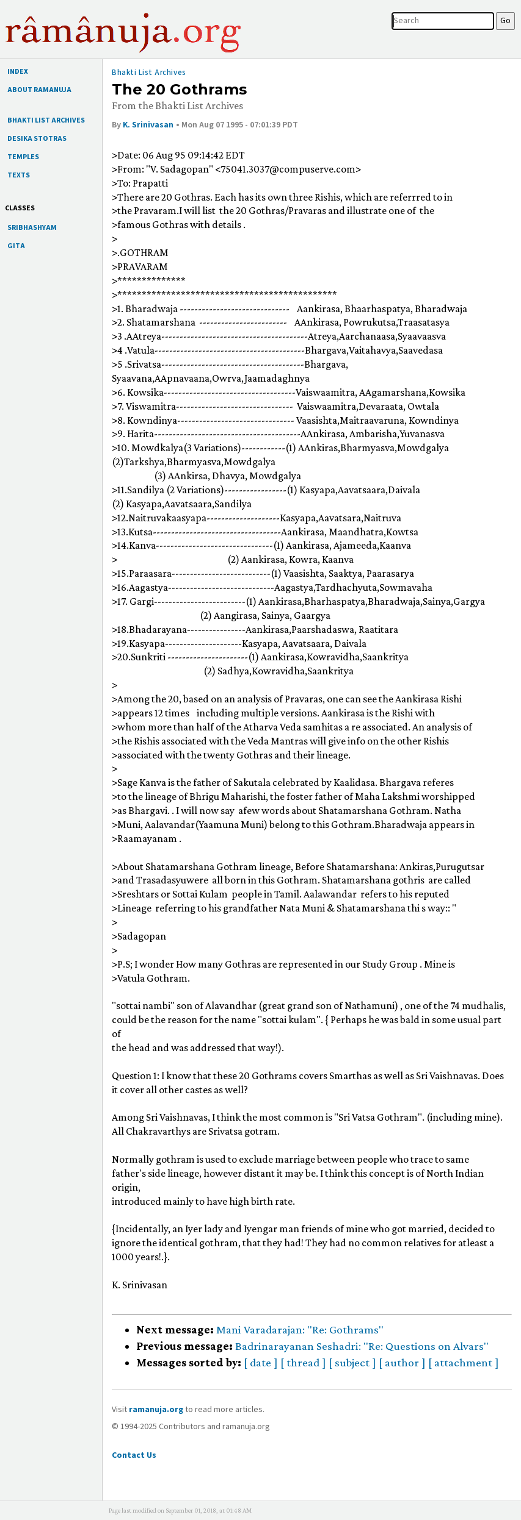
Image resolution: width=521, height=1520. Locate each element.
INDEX (17, 71)
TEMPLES (23, 157)
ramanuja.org (156, 1410)
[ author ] (402, 1362)
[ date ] (261, 1362)
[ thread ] (303, 1362)
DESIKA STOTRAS (37, 139)
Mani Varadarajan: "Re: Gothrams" (300, 1329)
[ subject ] (352, 1362)
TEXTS (18, 175)
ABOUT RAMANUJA (39, 90)
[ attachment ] (463, 1362)
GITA (16, 246)
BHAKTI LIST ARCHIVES (46, 120)
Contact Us (134, 1455)
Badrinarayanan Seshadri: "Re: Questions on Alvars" (362, 1346)
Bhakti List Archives (149, 72)
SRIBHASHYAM (32, 228)
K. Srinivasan (148, 125)
